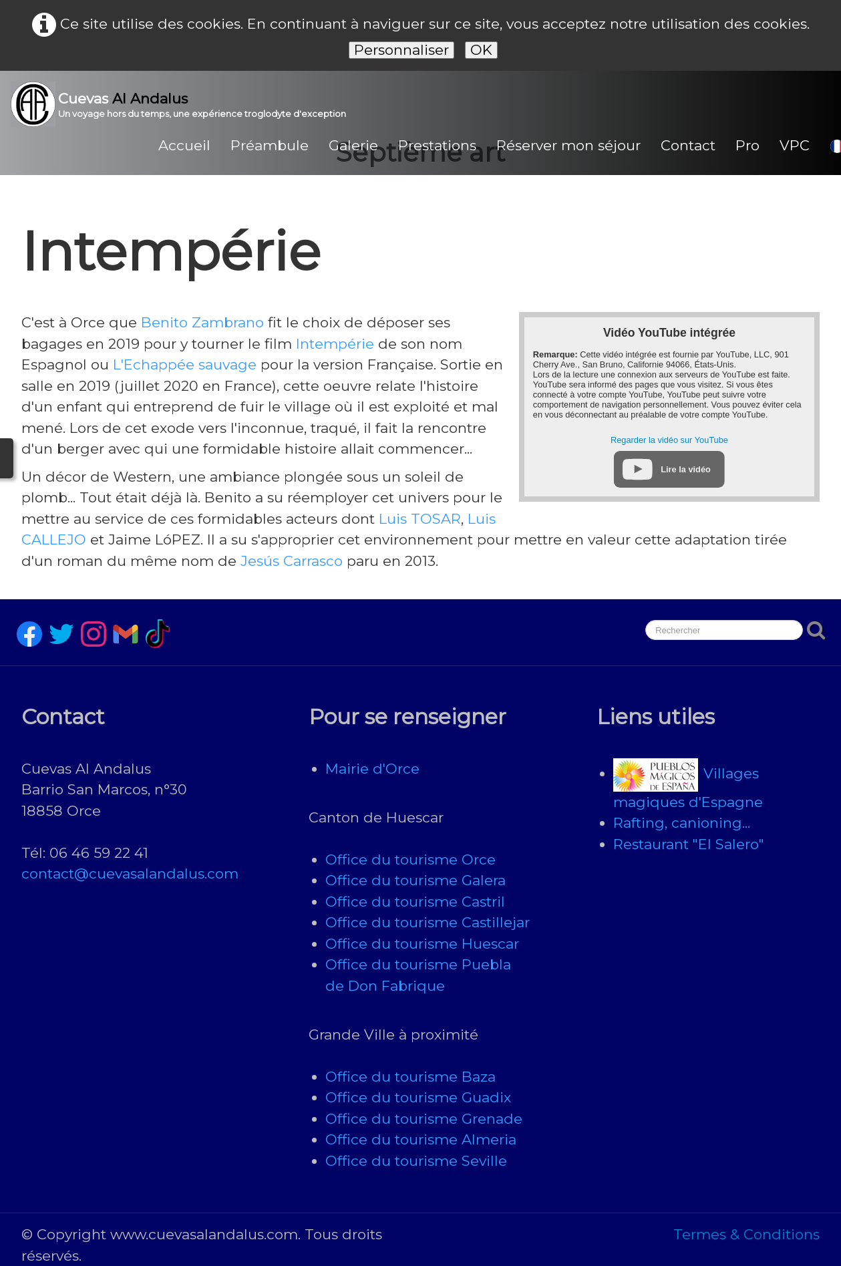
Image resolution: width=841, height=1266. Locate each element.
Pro (747, 145)
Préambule (269, 145)
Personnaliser (401, 49)
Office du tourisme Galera (415, 880)
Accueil (184, 145)
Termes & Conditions (746, 1234)
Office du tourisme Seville (416, 1160)
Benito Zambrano (202, 322)
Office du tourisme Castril (415, 901)
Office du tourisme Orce (410, 859)
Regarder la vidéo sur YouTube (669, 440)
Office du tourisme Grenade (423, 1118)
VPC (795, 145)
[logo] (183, 104)
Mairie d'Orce (372, 768)
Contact (688, 145)
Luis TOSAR (420, 518)
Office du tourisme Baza (410, 1076)
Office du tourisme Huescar (422, 943)
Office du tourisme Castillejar (427, 922)
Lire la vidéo (686, 469)
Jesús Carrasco (291, 560)
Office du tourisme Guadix (418, 1097)
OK (481, 49)
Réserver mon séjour (568, 145)
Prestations (437, 145)
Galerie (353, 145)
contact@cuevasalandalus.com (129, 873)
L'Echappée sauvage (185, 364)
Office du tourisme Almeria (420, 1139)
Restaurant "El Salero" (688, 844)
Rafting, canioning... (681, 822)
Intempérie (335, 343)
